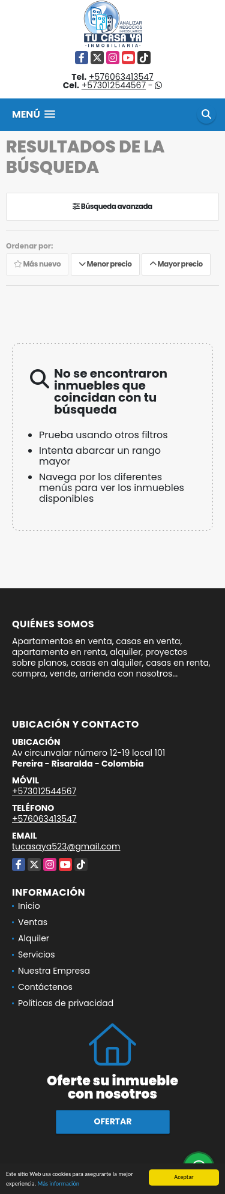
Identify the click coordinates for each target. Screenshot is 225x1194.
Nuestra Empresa (54, 971)
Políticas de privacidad (65, 1003)
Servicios (36, 954)
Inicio (29, 906)
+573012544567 (114, 85)
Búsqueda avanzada (112, 207)
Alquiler (33, 938)
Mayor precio (176, 264)
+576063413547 (121, 77)
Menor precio (105, 264)
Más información (58, 1184)
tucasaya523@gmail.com (66, 846)
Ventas (32, 922)
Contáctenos (45, 987)
